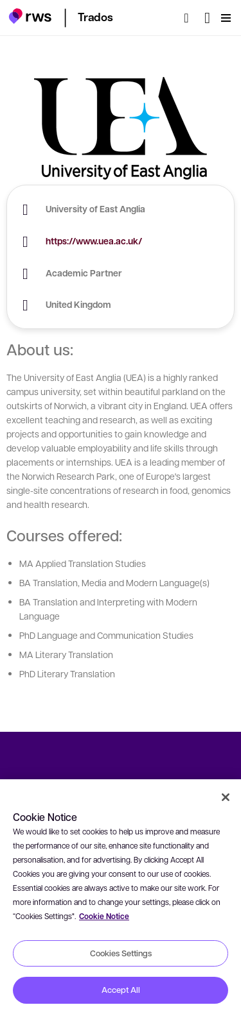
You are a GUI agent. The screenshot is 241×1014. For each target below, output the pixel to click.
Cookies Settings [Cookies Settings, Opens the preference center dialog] (121, 953)
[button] (30, 16)
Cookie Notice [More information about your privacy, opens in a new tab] (104, 916)
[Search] (190, 18)
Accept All (121, 989)
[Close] (225, 797)
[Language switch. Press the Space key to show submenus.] (207, 18)
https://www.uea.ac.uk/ (94, 241)
